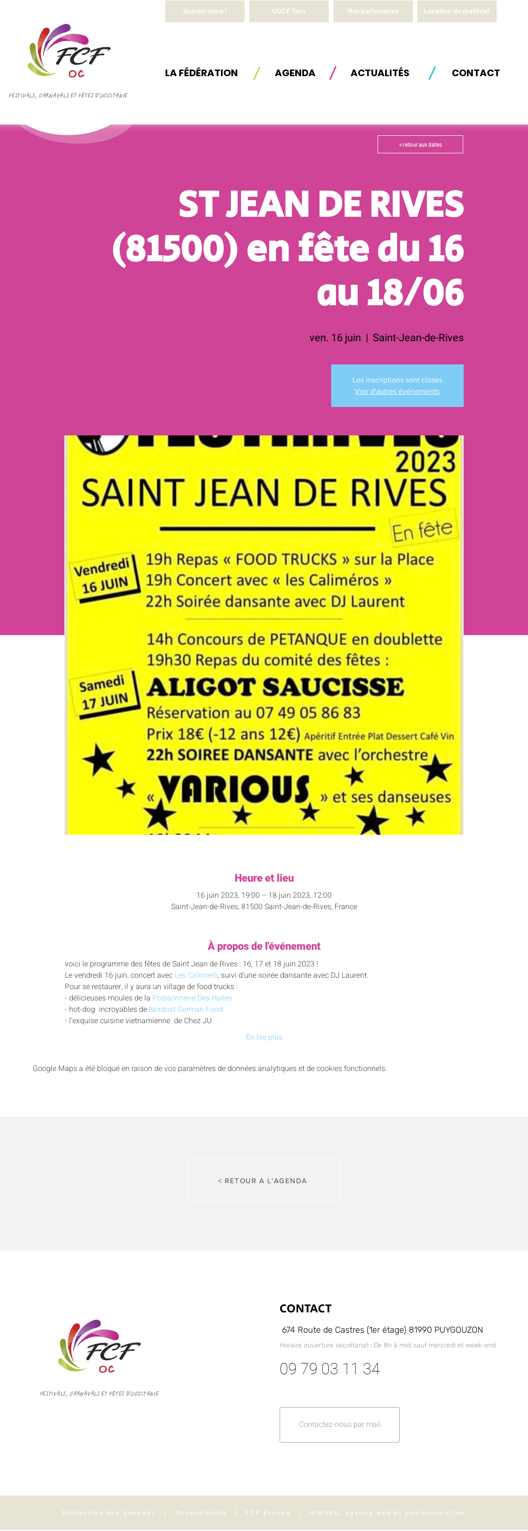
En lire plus (264, 1037)
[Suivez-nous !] (205, 11)
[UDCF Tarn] (289, 11)
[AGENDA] (295, 72)
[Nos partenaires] (373, 11)
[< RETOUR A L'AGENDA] (263, 1180)
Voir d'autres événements (397, 391)
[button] (457, 11)
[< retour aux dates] (420, 144)
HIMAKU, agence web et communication (387, 1512)
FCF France (268, 1512)
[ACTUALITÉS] (380, 72)
